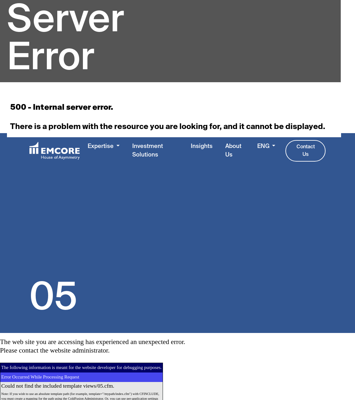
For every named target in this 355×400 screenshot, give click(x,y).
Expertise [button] (101, 146)
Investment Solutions (147, 151)
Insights (202, 146)
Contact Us (305, 151)
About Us (233, 151)
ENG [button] (264, 146)
